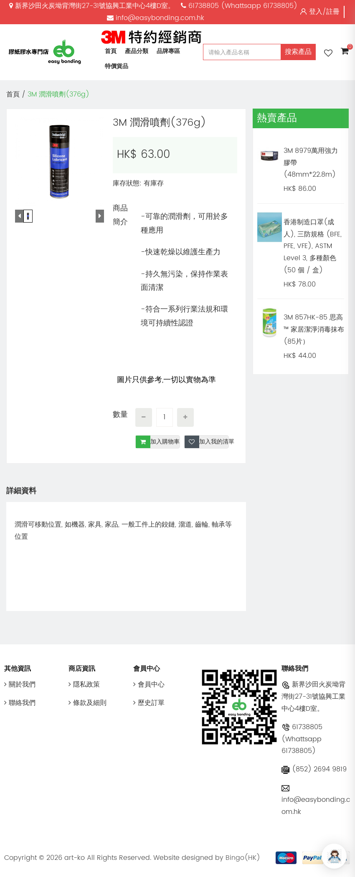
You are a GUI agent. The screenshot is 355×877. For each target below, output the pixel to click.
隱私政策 (84, 684)
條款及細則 (87, 702)
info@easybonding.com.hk (315, 800)
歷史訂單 (149, 702)
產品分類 (136, 51)
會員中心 (149, 684)
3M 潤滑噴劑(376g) (58, 94)
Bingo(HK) (243, 857)
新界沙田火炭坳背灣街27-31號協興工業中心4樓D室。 (313, 696)
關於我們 (20, 684)
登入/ (317, 11)
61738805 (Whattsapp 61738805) (301, 739)
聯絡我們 (20, 702)
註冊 (333, 11)
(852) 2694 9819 (314, 769)
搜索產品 (298, 51)
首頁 (111, 51)
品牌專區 (168, 51)
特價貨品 (116, 66)
